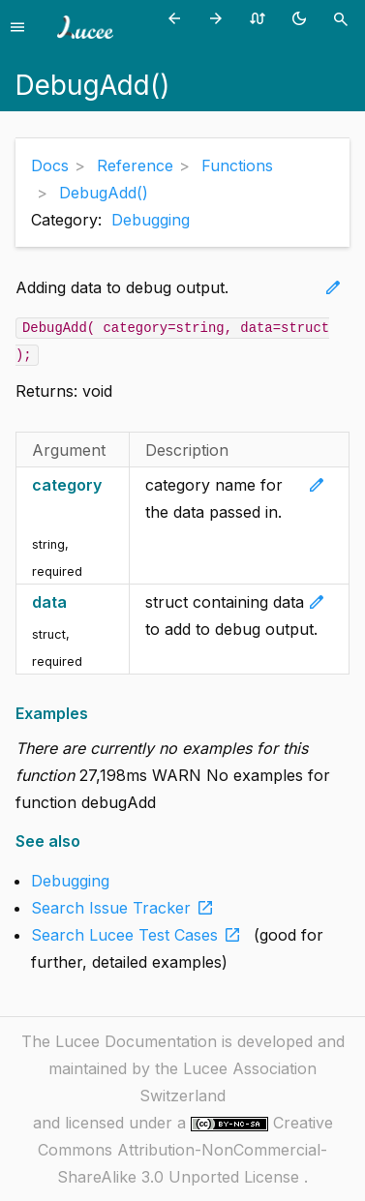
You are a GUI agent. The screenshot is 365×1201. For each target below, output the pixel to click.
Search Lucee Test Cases (140, 935)
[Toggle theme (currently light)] (302, 18)
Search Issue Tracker (126, 907)
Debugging (150, 219)
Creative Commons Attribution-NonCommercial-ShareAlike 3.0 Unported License (185, 1149)
